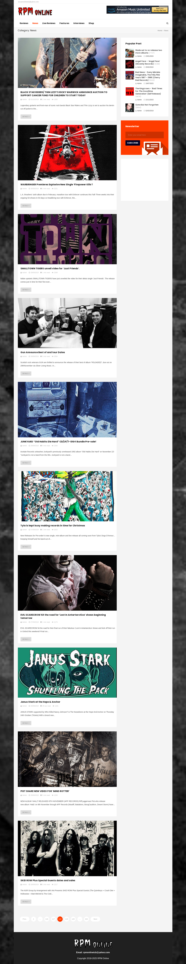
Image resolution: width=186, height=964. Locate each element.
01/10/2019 (34, 99)
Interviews (78, 23)
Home (160, 31)
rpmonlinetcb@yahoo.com (28, 2)
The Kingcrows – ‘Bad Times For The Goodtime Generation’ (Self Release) (148, 91)
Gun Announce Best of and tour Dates (42, 352)
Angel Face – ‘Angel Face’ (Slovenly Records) (147, 62)
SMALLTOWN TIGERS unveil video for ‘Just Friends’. (50, 268)
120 (73, 919)
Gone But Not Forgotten (147, 104)
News (35, 23)
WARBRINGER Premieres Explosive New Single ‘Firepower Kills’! (56, 184)
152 (86, 919)
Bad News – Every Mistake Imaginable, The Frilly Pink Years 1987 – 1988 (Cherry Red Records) (147, 76)
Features (64, 23)
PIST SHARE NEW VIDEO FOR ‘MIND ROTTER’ (44, 791)
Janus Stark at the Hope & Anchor (40, 701)
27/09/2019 (34, 530)
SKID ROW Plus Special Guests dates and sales (47, 880)
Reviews (24, 23)
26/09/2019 (34, 706)
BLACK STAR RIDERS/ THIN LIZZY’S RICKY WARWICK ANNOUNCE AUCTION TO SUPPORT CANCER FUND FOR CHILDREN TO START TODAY (63, 94)
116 (46, 919)
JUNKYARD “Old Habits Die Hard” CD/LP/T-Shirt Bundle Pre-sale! (58, 441)
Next (95, 919)
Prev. (24, 919)
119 (66, 919)
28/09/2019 (34, 273)
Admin (138, 56)
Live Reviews (48, 23)
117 (53, 919)
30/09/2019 (34, 189)
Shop (91, 23)
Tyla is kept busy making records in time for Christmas (52, 525)
